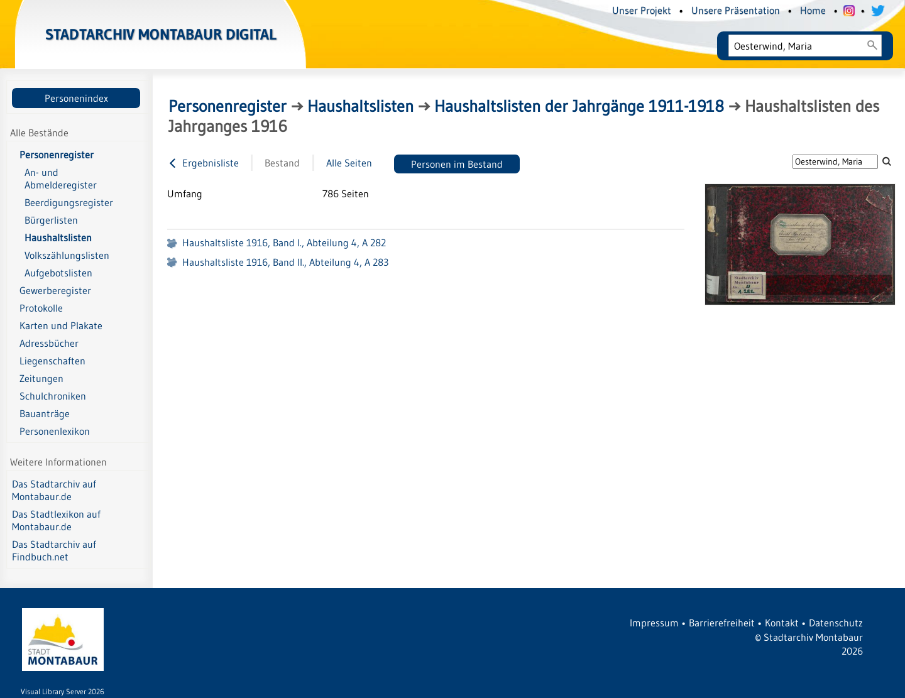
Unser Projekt (641, 10)
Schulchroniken (52, 396)
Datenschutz (836, 622)
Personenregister (56, 154)
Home (813, 10)
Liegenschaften (52, 360)
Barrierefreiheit (722, 622)
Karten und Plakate (60, 325)
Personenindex (76, 98)
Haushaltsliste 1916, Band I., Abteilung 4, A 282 (284, 242)
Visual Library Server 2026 (62, 691)
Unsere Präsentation (735, 10)
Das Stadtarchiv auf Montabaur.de (54, 490)
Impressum (654, 622)
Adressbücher (49, 343)
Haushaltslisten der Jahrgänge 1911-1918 (579, 106)
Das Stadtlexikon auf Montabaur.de (56, 520)
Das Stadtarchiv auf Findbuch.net (54, 550)
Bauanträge (44, 413)
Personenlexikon (54, 431)
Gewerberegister (55, 290)
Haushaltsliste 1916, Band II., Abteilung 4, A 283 (285, 262)
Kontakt (782, 622)
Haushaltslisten (360, 106)
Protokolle (41, 308)
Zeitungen (41, 378)
